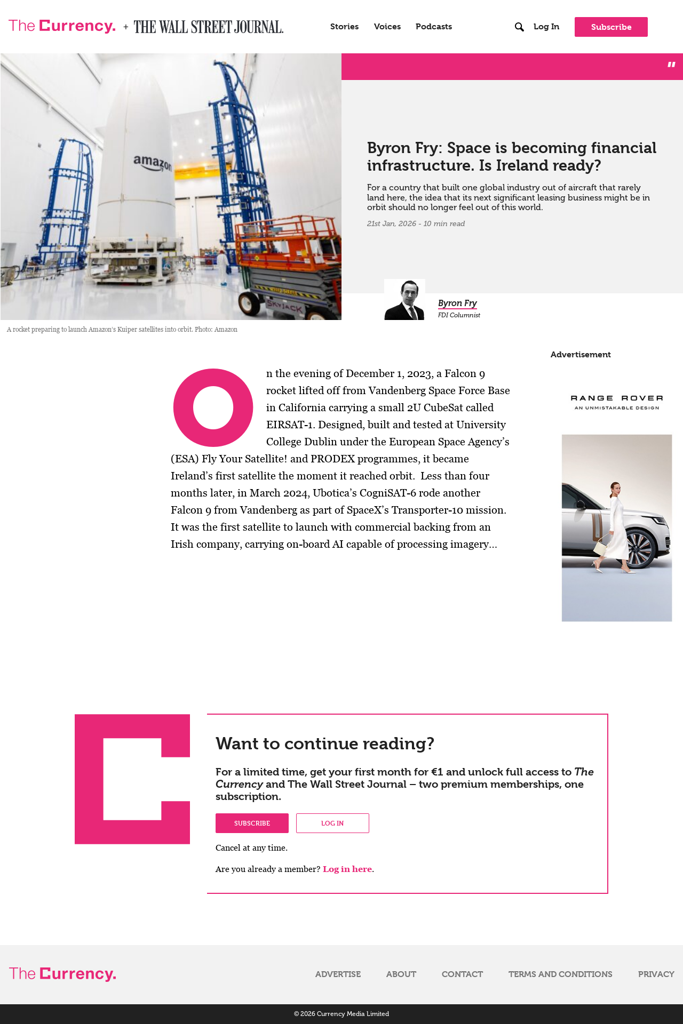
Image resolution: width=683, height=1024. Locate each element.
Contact (462, 974)
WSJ (143, 23)
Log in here (347, 869)
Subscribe (611, 27)
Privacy (656, 974)
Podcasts (434, 26)
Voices (387, 26)
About (401, 974)
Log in (332, 823)
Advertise (338, 974)
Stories (344, 26)
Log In (546, 26)
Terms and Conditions (561, 974)
